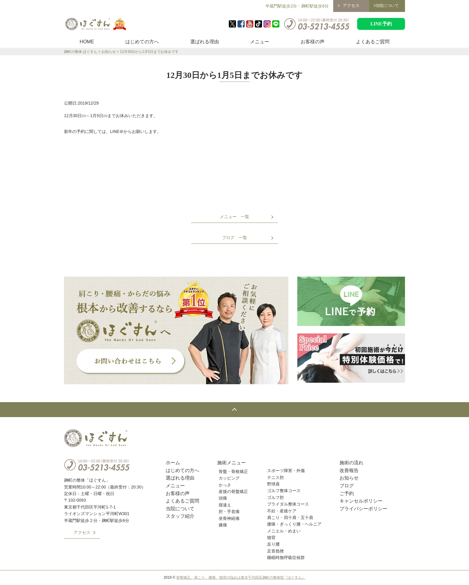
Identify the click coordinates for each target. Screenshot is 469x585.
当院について (180, 508)
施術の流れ (351, 462)
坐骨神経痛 (229, 518)
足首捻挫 (275, 551)
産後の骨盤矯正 (233, 491)
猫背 (271, 537)
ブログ (346, 485)
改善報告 (349, 470)
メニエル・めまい (284, 531)
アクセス (351, 5)
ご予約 (346, 493)
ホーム (173, 462)
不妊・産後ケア (281, 511)
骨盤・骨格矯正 (233, 471)
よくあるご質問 (372, 41)
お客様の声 (313, 41)
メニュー (259, 41)
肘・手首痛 (229, 511)
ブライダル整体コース (288, 504)
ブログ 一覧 (234, 237)
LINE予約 (381, 23)
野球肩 (273, 484)
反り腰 (273, 544)
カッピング (229, 478)
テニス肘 (275, 477)
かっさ (225, 485)
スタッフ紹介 (180, 516)
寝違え (225, 505)
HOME (87, 41)
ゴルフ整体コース (284, 490)
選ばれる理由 (204, 41)
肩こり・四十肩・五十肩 (290, 517)
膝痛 (223, 525)
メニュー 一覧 (234, 216)
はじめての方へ (142, 41)
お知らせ (349, 477)
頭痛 (223, 498)
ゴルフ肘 (275, 497)
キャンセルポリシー (361, 500)
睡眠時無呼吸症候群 (286, 557)
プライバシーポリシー (363, 508)
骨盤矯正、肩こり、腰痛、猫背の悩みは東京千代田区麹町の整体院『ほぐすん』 (240, 577)
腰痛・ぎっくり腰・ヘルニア (294, 524)
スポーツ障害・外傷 (286, 470)
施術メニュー (231, 462)
